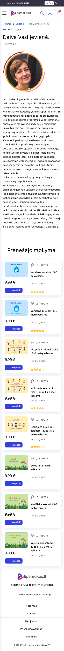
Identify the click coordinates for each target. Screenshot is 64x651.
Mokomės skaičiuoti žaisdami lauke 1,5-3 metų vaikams (42, 431)
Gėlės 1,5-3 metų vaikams (40, 468)
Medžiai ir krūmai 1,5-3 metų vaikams (44, 506)
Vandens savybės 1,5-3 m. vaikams (44, 274)
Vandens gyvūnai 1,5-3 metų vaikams (44, 313)
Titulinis (7, 23)
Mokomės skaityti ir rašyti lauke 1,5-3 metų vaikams (44, 392)
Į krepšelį (13, 290)
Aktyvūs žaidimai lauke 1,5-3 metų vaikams (44, 352)
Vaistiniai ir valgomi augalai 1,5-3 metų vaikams (42, 547)
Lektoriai (20, 23)
